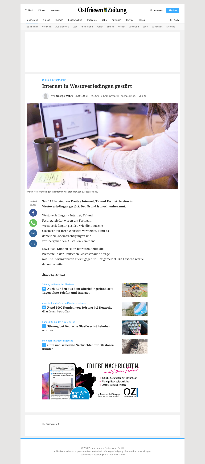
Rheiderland (87, 26)
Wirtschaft (157, 26)
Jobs (104, 20)
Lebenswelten (75, 20)
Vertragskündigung (113, 451)
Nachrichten (32, 20)
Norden (121, 26)
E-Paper (41, 10)
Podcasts (92, 20)
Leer (75, 26)
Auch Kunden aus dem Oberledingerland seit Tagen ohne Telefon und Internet (77, 290)
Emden (110, 26)
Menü (28, 10)
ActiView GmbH (117, 454)
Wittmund (134, 26)
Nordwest (47, 26)
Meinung (170, 26)
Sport (145, 26)
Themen (59, 20)
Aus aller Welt (62, 26)
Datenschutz (66, 451)
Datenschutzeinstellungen (138, 451)
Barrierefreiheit (94, 451)
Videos (46, 20)
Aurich (100, 26)
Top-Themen (32, 26)
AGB (56, 451)
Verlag (142, 20)
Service (129, 20)
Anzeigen (116, 20)
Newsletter (55, 10)
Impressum (80, 451)
